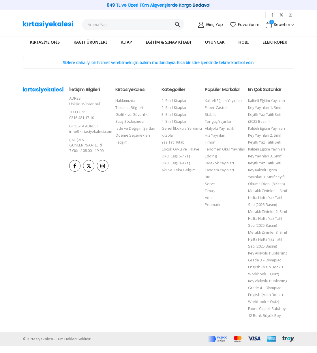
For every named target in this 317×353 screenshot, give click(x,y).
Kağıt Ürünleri (90, 42)
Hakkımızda (125, 100)
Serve (210, 183)
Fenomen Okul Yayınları (225, 149)
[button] (279, 24)
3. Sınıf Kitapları (175, 114)
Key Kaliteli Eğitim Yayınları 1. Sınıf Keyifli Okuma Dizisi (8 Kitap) (268, 176)
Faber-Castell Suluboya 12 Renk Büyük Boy (264, 315)
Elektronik (274, 42)
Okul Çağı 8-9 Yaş (176, 163)
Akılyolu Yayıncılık (220, 128)
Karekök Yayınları (220, 163)
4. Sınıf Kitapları (175, 121)
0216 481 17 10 (81, 117)
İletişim (121, 149)
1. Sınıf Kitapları (175, 100)
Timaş (210, 190)
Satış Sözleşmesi (130, 121)
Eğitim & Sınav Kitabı (168, 42)
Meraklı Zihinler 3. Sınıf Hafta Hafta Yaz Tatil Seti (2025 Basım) (268, 239)
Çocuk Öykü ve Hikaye (181, 149)
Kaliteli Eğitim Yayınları (224, 100)
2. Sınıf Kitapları (175, 107)
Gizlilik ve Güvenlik (131, 114)
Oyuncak (214, 42)
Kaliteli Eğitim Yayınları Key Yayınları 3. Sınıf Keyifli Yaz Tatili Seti (268, 156)
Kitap (126, 42)
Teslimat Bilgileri (129, 107)
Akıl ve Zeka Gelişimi (179, 169)
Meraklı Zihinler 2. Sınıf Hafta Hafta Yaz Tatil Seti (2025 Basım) (268, 218)
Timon (210, 142)
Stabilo (211, 114)
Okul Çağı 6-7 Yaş (176, 156)
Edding (211, 156)
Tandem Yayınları (220, 169)
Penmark (213, 204)
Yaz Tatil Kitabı (174, 142)
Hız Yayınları (215, 135)
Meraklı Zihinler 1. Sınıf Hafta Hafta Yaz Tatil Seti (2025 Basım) (268, 197)
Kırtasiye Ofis (45, 42)
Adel (209, 197)
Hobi (243, 42)
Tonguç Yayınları (219, 121)
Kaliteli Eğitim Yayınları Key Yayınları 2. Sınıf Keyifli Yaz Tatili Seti (268, 135)
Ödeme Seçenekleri (132, 142)
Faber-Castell (216, 107)
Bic (207, 176)
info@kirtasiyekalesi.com (91, 131)
